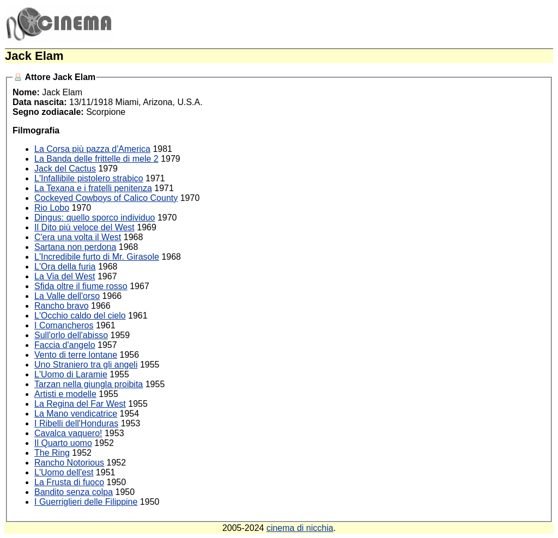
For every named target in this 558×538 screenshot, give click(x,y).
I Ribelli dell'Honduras (76, 423)
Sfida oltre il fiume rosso (81, 286)
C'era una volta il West (77, 237)
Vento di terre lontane (75, 354)
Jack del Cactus (65, 168)
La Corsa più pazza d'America (92, 149)
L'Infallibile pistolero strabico (88, 178)
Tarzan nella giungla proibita (88, 384)
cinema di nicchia (299, 528)
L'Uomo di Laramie (70, 374)
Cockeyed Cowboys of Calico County (106, 198)
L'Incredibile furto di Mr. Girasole (96, 256)
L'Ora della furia (64, 266)
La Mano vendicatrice (75, 413)
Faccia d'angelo (64, 345)
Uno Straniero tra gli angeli (85, 364)
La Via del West (64, 276)
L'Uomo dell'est (63, 472)
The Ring (52, 452)
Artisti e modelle (65, 394)
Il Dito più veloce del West (84, 227)
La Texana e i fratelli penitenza (93, 188)
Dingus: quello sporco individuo (94, 217)
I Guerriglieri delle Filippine (85, 501)
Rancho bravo (61, 305)
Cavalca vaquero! (68, 433)
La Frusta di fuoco (69, 482)
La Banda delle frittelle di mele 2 (96, 158)
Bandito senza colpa (73, 492)
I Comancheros (64, 325)
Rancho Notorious (69, 462)
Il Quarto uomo (63, 443)
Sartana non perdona (75, 247)
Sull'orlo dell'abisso (71, 335)
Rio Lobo (51, 207)
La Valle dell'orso (67, 296)
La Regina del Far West (80, 403)
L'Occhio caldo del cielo (80, 315)
